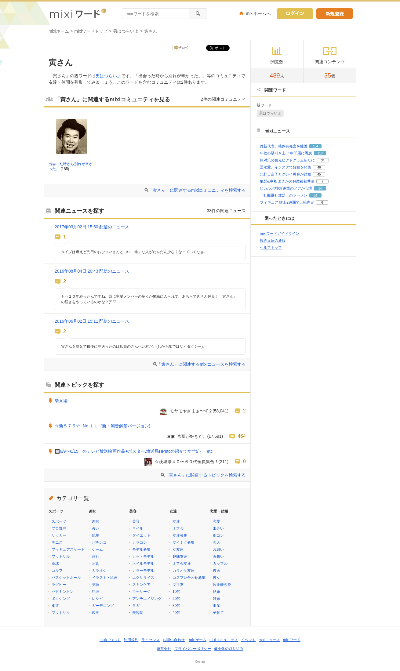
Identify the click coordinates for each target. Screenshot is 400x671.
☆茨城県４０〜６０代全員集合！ (187, 461)
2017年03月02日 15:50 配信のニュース (92, 226)
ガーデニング (103, 606)
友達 (176, 521)
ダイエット (141, 535)
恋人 (216, 542)
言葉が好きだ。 (192, 436)
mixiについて (110, 640)
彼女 (216, 577)
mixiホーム (59, 31)
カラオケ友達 (184, 570)
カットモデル (143, 556)
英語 (95, 584)
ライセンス (150, 640)
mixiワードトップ (91, 31)
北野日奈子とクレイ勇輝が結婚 (285, 174)
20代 (176, 599)
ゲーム (97, 549)
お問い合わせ (174, 640)
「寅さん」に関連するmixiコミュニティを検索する (197, 190)
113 (320, 153)
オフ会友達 (182, 563)
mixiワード (291, 640)
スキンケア (141, 584)
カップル (220, 563)
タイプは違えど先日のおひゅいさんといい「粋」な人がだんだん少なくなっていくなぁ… (134, 252)
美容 (136, 521)
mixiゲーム (197, 640)
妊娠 (216, 599)
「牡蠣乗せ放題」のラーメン (283, 195)
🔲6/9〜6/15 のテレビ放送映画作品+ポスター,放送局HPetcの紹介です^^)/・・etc (134, 451)
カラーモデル (143, 570)
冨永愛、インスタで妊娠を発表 (285, 167)
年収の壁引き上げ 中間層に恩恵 (286, 153)
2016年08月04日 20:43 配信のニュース (92, 271)
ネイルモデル (143, 563)
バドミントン (63, 591)
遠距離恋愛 (222, 584)
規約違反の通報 (272, 240)
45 (319, 174)
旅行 (95, 556)
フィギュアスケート (68, 549)
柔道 (55, 606)
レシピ (97, 599)
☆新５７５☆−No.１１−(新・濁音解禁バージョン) (102, 425)
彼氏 (216, 570)
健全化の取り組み (228, 649)
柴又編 (61, 400)
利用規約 (131, 640)
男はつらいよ (126, 31)
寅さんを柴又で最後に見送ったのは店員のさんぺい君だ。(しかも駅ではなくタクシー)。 (133, 346)
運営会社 (164, 649)
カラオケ (99, 570)
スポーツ (59, 521)
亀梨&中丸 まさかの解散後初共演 (287, 181)
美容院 (137, 613)
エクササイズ (143, 577)
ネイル (137, 528)
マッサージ (141, 591)
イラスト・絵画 (105, 577)
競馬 (95, 535)
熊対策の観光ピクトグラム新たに (287, 160)
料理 (95, 591)
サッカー (59, 535)
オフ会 (178, 528)
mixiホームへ (258, 13)
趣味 (95, 521)
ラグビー (59, 584)
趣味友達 (180, 556)
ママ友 (178, 584)
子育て (218, 613)
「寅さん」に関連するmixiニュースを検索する (201, 364)
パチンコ (99, 542)
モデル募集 (141, 549)
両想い (218, 556)
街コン (218, 535)
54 (320, 188)
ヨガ (136, 606)
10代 (176, 591)
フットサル (61, 556)
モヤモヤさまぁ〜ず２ (191, 410)
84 (315, 195)
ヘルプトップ (271, 247)
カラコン (139, 542)
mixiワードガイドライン (279, 233)
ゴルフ (57, 570)
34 (322, 160)
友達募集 (180, 535)
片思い (218, 549)
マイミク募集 (184, 542)
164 (315, 146)
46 (319, 167)
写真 (95, 563)
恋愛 (216, 521)
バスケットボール (66, 577)
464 (242, 436)
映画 (95, 613)
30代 (176, 606)
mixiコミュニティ (223, 640)
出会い (218, 528)
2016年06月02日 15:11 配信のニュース (92, 321)
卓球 (55, 563)
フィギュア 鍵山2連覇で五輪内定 (287, 202)
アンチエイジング (147, 599)
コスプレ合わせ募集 (189, 577)
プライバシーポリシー (192, 649)
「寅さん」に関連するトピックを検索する (205, 475)
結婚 (216, 591)
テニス (57, 542)
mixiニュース (269, 640)
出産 (216, 606)
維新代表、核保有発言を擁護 (283, 146)
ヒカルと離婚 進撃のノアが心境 (286, 188)
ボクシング (61, 599)
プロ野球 (59, 528)
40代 (176, 613)
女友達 (178, 549)
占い (95, 528)
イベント (248, 640)
